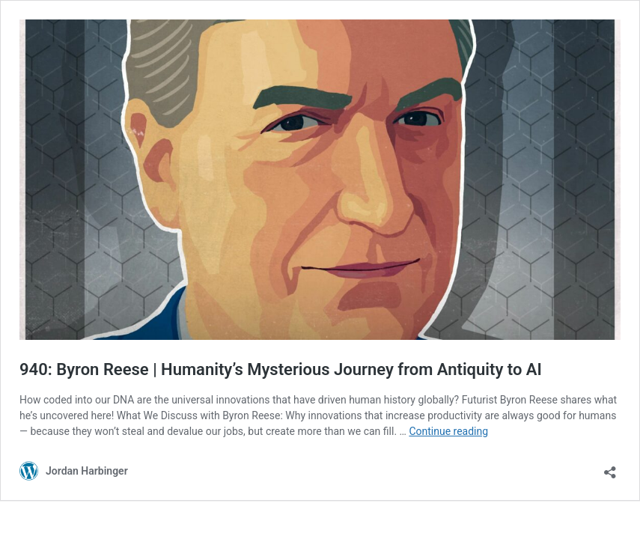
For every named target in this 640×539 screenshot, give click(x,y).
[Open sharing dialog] (610, 467)
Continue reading (448, 431)
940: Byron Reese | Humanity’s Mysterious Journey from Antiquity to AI (280, 369)
